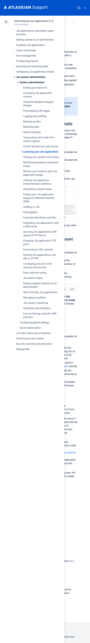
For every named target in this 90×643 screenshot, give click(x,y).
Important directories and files (39, 217)
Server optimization (30, 327)
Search (79, 8)
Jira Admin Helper (33, 278)
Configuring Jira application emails (35, 71)
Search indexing (32, 132)
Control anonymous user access (40, 146)
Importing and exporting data (32, 66)
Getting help (22, 349)
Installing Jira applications (30, 45)
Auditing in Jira (31, 206)
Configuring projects (27, 61)
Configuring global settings (34, 322)
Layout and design (26, 50)
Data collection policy (35, 272)
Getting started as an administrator (35, 39)
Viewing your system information (41, 157)
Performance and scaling (29, 338)
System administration (32, 82)
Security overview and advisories (34, 343)
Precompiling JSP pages (36, 110)
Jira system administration (31, 77)
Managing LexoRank (34, 297)
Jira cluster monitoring (35, 302)
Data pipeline (30, 212)
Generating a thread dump (37, 189)
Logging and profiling (34, 116)
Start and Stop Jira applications (40, 292)
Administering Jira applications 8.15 (34, 21)
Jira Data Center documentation (33, 333)
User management (26, 55)
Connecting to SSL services (38, 249)
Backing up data (32, 121)
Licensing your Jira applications (40, 151)
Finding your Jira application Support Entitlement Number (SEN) (39, 198)
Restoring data (31, 126)
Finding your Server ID (35, 87)
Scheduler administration (37, 308)
